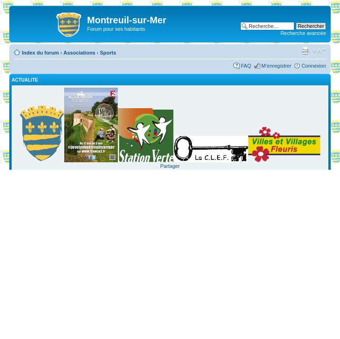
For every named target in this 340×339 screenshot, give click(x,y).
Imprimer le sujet (305, 51)
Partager (170, 166)
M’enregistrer (276, 66)
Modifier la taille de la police (319, 51)
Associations (79, 52)
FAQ (246, 66)
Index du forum (40, 52)
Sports (108, 52)
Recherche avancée (303, 33)
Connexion (313, 66)
